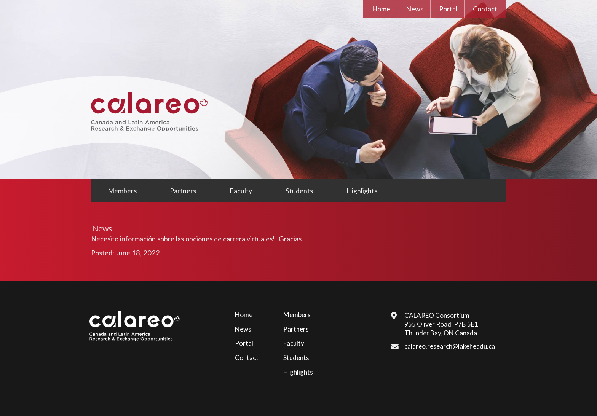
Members (122, 190)
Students (299, 190)
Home (381, 9)
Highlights (361, 190)
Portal (448, 9)
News (414, 9)
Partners (183, 190)
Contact (485, 9)
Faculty (241, 190)
